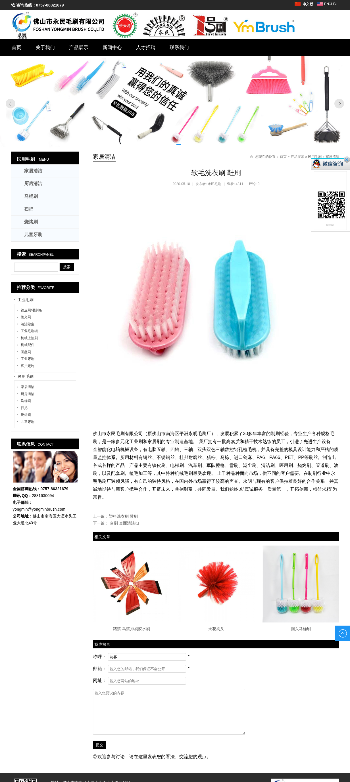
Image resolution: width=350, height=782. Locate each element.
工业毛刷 (26, 299)
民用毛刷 (26, 159)
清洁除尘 (27, 324)
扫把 (28, 209)
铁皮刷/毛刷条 (31, 310)
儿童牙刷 (33, 234)
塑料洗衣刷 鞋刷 (123, 516)
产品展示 (78, 47)
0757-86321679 (50, 5)
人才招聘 (146, 47)
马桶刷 (31, 196)
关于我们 (45, 47)
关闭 (347, 159)
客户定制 (27, 366)
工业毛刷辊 (29, 331)
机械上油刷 (29, 338)
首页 (16, 47)
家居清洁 (104, 157)
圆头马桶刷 (301, 628)
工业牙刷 (27, 359)
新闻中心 (112, 47)
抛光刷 (26, 317)
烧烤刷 (31, 221)
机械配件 (27, 345)
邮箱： (100, 668)
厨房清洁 (33, 183)
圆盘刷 (26, 352)
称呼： (100, 656)
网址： (100, 680)
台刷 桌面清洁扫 (124, 523)
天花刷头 (216, 628)
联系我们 (179, 47)
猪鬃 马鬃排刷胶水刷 (131, 628)
